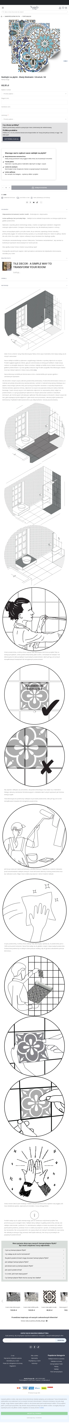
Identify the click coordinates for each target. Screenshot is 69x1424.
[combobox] (34, 12)
